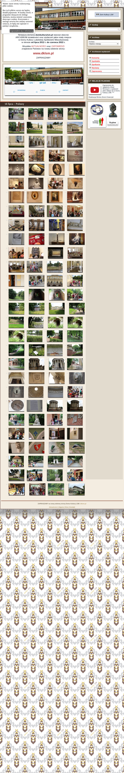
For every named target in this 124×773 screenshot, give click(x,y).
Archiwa (91, 42)
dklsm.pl (83, 504)
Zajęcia (61, 507)
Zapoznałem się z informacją (21, 31)
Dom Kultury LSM (106, 15)
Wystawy (95, 68)
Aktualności (53, 507)
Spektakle (96, 61)
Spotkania (96, 64)
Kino (66, 507)
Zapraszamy (97, 71)
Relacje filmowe (40, 4)
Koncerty (95, 58)
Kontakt (72, 507)
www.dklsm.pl (43, 53)
